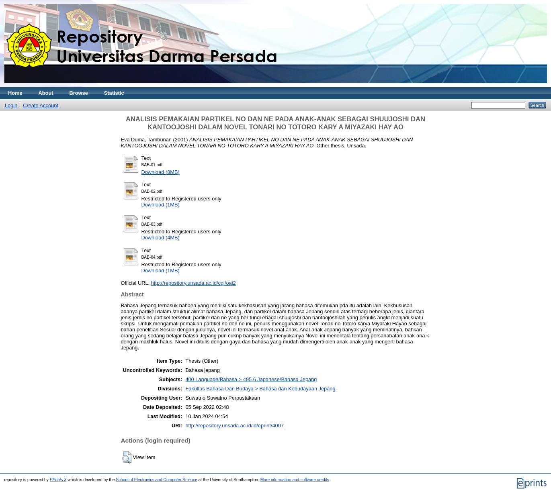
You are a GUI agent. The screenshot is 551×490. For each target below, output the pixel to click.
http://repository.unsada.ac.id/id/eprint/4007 (234, 426)
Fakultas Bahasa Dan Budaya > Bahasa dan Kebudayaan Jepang (260, 389)
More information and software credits (294, 480)
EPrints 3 (58, 480)
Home (15, 93)
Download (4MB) (160, 238)
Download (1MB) (160, 205)
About (46, 93)
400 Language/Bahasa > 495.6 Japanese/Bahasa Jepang (251, 379)
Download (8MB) (160, 172)
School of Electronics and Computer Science (156, 480)
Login (11, 105)
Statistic (114, 93)
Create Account (40, 105)
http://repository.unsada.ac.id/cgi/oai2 (193, 283)
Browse (79, 93)
